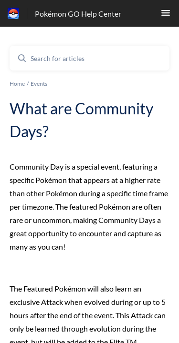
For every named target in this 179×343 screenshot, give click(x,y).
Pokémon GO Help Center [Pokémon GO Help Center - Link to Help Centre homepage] (78, 13)
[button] (165, 15)
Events (39, 83)
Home (17, 83)
